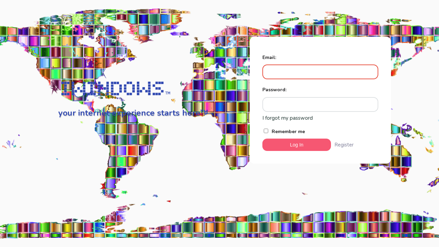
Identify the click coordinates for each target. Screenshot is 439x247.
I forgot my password (287, 118)
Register (344, 144)
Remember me (284, 131)
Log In (297, 145)
